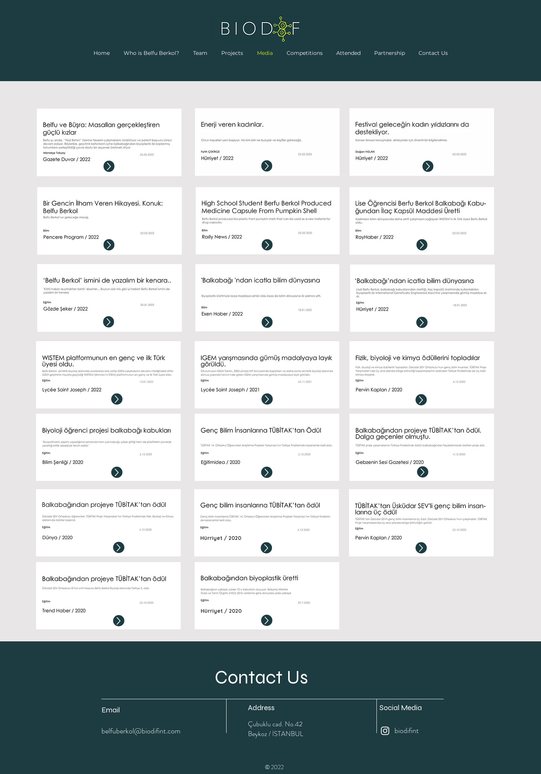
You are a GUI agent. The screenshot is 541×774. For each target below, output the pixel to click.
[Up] (109, 166)
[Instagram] (385, 730)
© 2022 (274, 767)
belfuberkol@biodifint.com (140, 731)
